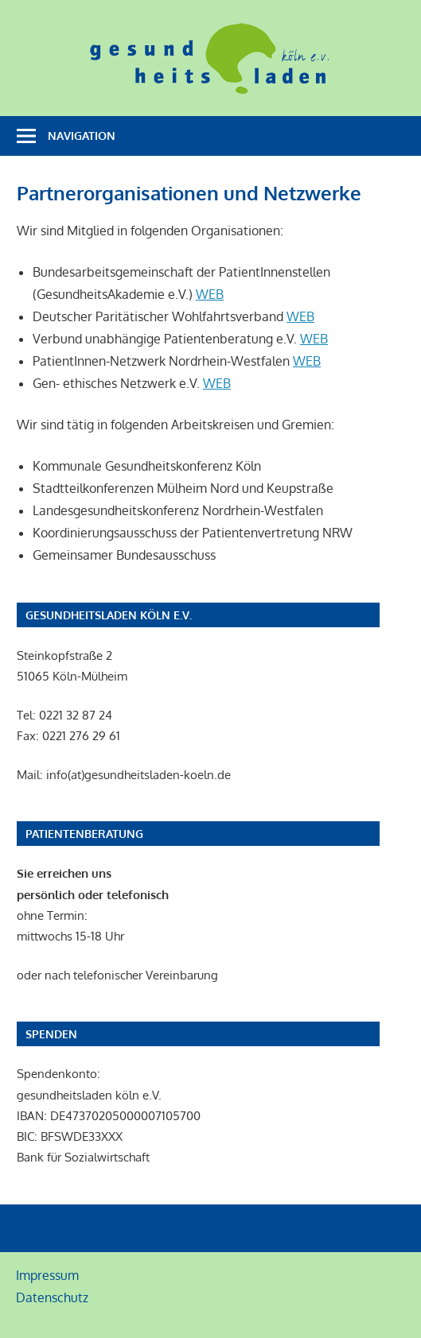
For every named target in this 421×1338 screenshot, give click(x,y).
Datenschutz (52, 1297)
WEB (210, 294)
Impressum (47, 1275)
